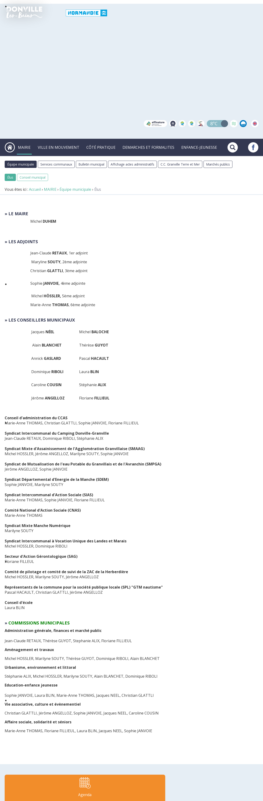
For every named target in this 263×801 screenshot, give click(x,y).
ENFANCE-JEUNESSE (199, 146)
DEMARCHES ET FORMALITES (149, 146)
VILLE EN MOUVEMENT (60, 146)
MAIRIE (27, 146)
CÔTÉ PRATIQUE (102, 146)
